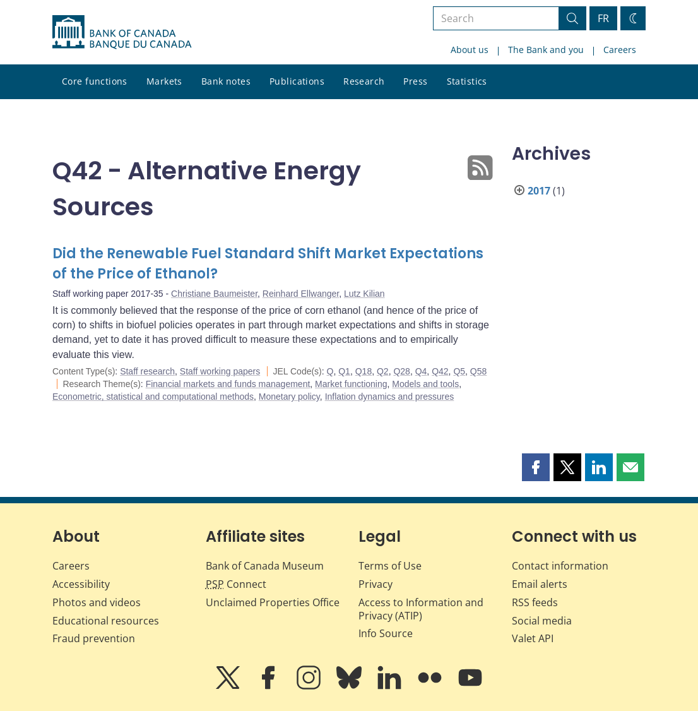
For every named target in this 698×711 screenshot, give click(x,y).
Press (415, 81)
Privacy (375, 584)
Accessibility (81, 584)
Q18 (363, 371)
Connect (236, 584)
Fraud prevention (93, 638)
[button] (536, 467)
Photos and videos (96, 602)
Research (363, 81)
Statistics (467, 81)
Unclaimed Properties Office (273, 602)
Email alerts (539, 584)
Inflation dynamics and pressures (389, 396)
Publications (296, 81)
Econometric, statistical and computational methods (153, 396)
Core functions (94, 81)
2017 (539, 191)
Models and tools (425, 384)
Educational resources (105, 621)
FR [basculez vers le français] (603, 18)
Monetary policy (289, 396)
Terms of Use (390, 566)
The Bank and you (546, 50)
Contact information (560, 566)
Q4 (421, 371)
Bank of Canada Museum (265, 566)
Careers (619, 50)
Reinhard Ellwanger (301, 294)
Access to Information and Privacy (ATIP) (420, 609)
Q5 (459, 371)
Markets (164, 81)
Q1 (344, 371)
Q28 (401, 371)
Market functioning (351, 384)
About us (469, 50)
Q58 (478, 371)
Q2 (383, 371)
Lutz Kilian (364, 294)
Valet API (532, 638)
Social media (542, 621)
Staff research (147, 371)
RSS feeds (535, 602)
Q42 (440, 371)
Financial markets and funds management (228, 384)
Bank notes (226, 81)
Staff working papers (220, 371)
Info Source (385, 633)
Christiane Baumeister (214, 294)
